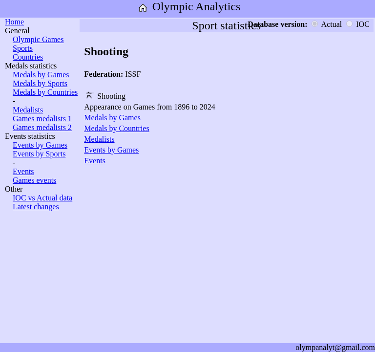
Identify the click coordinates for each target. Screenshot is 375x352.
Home (14, 22)
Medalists (28, 110)
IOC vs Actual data (42, 198)
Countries (28, 57)
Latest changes (36, 206)
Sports (23, 48)
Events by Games (40, 145)
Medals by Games (41, 74)
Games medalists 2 (42, 127)
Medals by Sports (40, 83)
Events (23, 171)
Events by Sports (39, 154)
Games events (34, 180)
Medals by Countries (45, 92)
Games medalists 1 (42, 118)
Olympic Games (38, 39)
